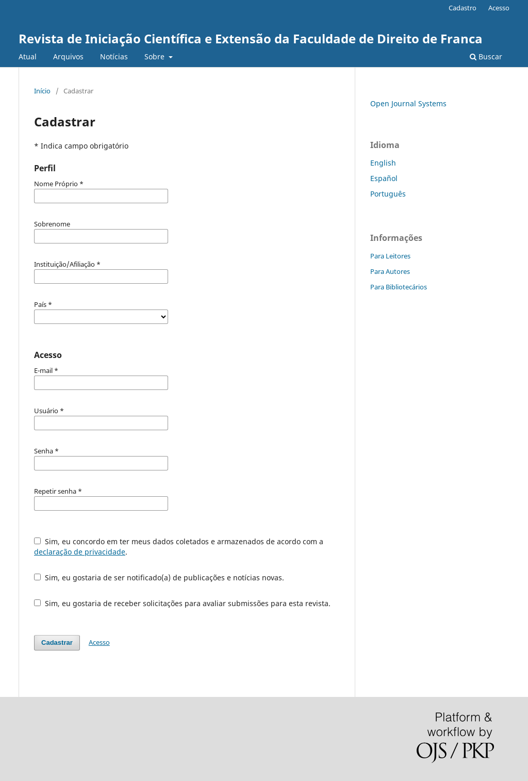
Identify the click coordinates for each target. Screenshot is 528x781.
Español (384, 178)
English (383, 163)
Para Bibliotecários (398, 286)
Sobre (155, 56)
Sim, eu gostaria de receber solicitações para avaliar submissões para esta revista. (182, 603)
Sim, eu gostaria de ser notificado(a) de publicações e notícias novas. (159, 577)
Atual (28, 56)
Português (388, 194)
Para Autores (390, 271)
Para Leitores (390, 256)
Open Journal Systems (408, 103)
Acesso (498, 7)
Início (42, 90)
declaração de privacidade (79, 552)
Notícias (114, 56)
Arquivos (68, 56)
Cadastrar (57, 642)
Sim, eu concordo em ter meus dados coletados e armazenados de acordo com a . (178, 546)
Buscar (486, 56)
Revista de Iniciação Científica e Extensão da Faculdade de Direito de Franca (251, 38)
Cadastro (462, 7)
